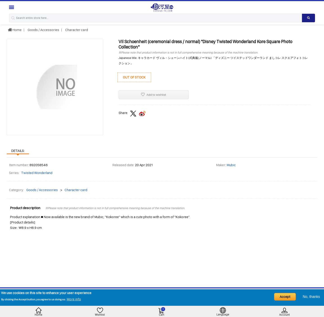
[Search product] (308, 18)
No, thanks (311, 297)
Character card (76, 30)
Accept (285, 297)
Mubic (231, 165)
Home (15, 30)
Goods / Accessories (43, 30)
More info (74, 299)
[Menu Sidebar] (12, 7)
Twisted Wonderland (36, 173)
